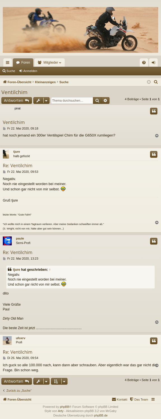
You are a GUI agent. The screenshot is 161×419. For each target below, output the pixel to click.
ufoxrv (20, 338)
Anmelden (30, 71)
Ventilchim (14, 92)
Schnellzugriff (9, 64)
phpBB (64, 406)
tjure (16, 151)
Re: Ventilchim (17, 165)
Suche (10, 71)
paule (20, 238)
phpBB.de (101, 415)
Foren (25, 62)
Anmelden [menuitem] (155, 64)
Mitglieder (50, 62)
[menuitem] (144, 62)
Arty (61, 411)
